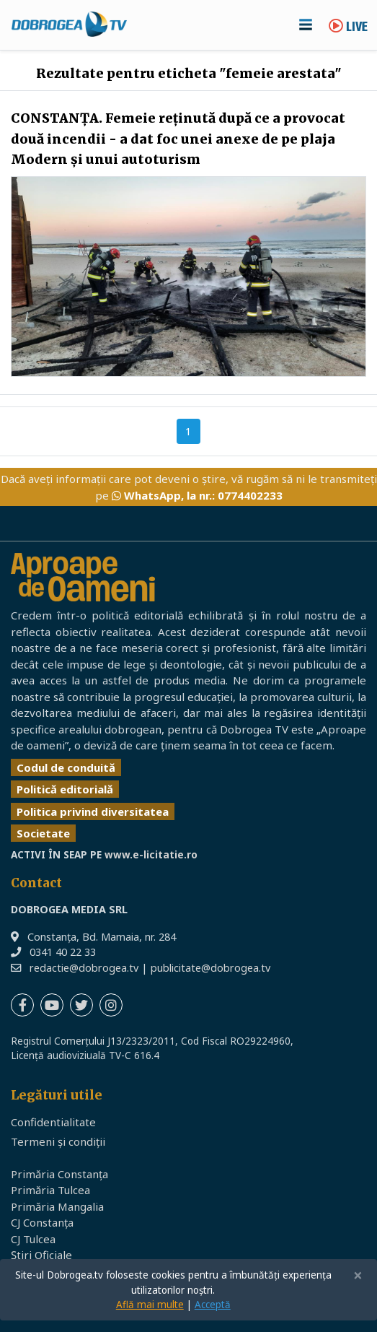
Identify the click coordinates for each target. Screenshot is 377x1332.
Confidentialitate (53, 1122)
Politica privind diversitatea (93, 811)
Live (348, 27)
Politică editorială (65, 789)
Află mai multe (150, 1304)
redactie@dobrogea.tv (84, 968)
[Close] (358, 1276)
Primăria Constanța (59, 1174)
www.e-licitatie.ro (151, 854)
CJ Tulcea (33, 1239)
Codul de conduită (66, 767)
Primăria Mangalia (57, 1206)
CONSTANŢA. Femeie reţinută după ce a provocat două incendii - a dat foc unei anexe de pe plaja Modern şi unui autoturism (178, 139)
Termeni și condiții (58, 1141)
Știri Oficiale (41, 1255)
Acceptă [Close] (213, 1304)
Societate (43, 833)
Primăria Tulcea (50, 1190)
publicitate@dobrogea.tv (210, 968)
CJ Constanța (42, 1222)
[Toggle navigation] (306, 25)
